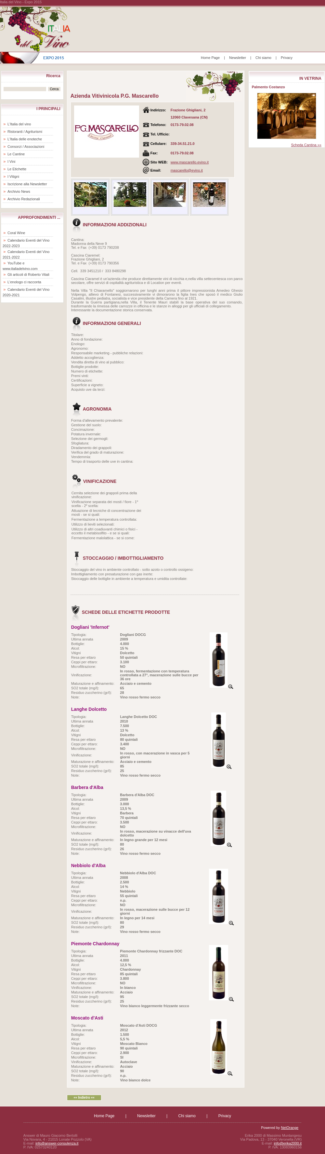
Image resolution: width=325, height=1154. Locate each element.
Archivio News (18, 191)
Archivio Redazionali (23, 199)
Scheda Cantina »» (306, 145)
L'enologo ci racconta (24, 282)
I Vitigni (13, 176)
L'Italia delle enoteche (24, 139)
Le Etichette (16, 169)
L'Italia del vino (19, 124)
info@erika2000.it (288, 1143)
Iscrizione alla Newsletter (27, 184)
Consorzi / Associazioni (25, 146)
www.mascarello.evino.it (190, 162)
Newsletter (237, 58)
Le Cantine (16, 154)
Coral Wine (16, 233)
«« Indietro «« (83, 1097)
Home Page (210, 58)
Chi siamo (263, 58)
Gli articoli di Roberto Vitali (28, 274)
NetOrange (289, 1128)
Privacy (286, 58)
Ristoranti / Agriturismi (24, 132)
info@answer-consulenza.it (56, 1143)
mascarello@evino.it (187, 170)
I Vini (11, 161)
